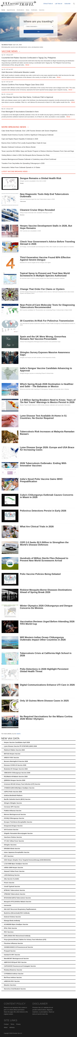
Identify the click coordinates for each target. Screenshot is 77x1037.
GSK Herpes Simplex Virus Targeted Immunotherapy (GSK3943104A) (27, 860)
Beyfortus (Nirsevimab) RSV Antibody (17, 913)
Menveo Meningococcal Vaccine (15, 814)
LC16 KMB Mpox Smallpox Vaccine (16, 863)
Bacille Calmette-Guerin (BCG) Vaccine (17, 799)
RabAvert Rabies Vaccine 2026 (14, 750)
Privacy (18, 1024)
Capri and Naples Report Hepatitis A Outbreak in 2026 (20, 139)
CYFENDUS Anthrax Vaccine (13, 973)
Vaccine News (10, 51)
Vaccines (41, 10)
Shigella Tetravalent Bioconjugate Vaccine (18, 833)
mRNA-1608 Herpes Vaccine (13, 867)
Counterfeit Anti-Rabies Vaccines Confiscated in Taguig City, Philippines (29, 58)
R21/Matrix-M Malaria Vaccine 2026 (16, 776)
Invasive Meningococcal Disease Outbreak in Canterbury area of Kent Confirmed (29, 159)
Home (3, 10)
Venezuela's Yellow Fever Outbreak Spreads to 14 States (21, 167)
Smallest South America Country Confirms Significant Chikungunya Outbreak (27, 135)
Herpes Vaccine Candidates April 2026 (17, 742)
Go (38, 31)
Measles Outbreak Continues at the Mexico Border (19, 147)
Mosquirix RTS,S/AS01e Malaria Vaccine (17, 901)
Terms (12, 1024)
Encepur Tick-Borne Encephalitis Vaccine (18, 822)
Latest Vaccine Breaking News (15, 171)
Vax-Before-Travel (21, 4)
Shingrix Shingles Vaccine (13, 803)
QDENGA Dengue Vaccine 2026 (14, 780)
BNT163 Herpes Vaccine (12, 754)
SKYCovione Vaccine (11, 829)
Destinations (20, 10)
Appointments (11, 10)
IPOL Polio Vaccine (10, 928)
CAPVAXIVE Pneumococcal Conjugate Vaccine (20, 966)
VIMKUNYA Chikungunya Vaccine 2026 (17, 772)
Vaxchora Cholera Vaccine (13, 837)
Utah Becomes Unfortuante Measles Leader (18, 72)
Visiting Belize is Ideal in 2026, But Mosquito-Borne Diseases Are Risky (26, 155)
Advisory (12, 1027)
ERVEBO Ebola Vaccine (12, 848)
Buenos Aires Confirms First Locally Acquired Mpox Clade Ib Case (24, 143)
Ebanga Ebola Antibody (12, 920)
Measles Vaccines (10, 985)
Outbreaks (34, 10)
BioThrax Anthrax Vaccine (13, 977)
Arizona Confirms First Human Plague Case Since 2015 (23, 85)
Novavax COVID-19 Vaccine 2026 (15, 765)
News (27, 10)
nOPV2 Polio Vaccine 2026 (13, 791)
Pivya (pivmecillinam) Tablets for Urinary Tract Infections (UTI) (25, 939)
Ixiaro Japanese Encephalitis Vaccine (16, 852)
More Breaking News (14, 127)
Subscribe (67, 3)
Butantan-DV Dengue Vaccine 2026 (16, 769)
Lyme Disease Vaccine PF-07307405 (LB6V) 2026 (20, 746)
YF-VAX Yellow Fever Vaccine (14, 841)
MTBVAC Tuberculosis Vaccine (14, 890)
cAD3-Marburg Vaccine (12, 875)
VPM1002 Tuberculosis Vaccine (14, 894)
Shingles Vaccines (10, 845)
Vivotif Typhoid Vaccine (12, 886)
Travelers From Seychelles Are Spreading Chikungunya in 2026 (23, 163)
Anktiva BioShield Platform (13, 795)
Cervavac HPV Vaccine (11, 807)
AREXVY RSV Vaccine (11, 757)
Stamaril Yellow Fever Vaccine (14, 871)
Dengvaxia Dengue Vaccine (13, 826)
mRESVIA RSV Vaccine (12, 981)
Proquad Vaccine (10, 951)
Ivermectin (7, 905)
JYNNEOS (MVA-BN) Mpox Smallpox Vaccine (19, 788)
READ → (28, 65)
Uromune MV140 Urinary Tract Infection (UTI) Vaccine (22, 784)
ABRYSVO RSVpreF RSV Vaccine (15, 962)
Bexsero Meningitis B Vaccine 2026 (16, 761)
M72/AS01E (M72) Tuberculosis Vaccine (17, 898)
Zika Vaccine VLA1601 (11, 879)
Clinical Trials (47, 3)
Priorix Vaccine (9, 882)
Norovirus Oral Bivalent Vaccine (15, 989)
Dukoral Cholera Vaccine (12, 917)
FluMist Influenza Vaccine (12, 810)
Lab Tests (58, 3)
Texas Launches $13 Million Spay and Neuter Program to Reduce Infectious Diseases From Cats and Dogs (38, 151)
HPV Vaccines (8, 856)
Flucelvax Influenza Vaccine (13, 943)
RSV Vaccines (8, 932)
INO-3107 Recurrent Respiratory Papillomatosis (20, 909)
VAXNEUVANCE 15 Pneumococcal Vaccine (18, 947)
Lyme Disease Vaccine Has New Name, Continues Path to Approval (27, 97)
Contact (6, 1024)
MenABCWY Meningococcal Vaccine (16, 958)
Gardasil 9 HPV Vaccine (12, 954)
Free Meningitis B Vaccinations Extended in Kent (20, 112)
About (5, 1027)
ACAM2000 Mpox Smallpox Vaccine (16, 924)
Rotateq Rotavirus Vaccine (13, 970)
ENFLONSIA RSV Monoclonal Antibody (17, 936)
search (18, 733)
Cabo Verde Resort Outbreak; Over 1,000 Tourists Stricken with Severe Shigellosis (29, 131)
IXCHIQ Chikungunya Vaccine (14, 818)
